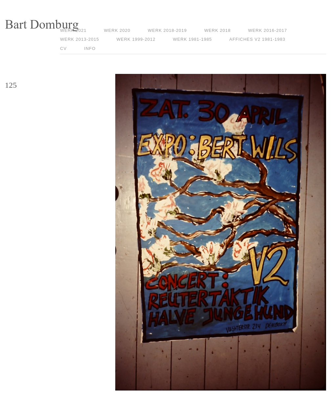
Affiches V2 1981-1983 (257, 39)
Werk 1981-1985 (192, 39)
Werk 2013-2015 (79, 39)
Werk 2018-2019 (167, 30)
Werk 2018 (217, 30)
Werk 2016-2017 (267, 30)
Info (90, 48)
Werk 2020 (117, 30)
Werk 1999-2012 (136, 39)
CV (63, 48)
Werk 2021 (73, 30)
